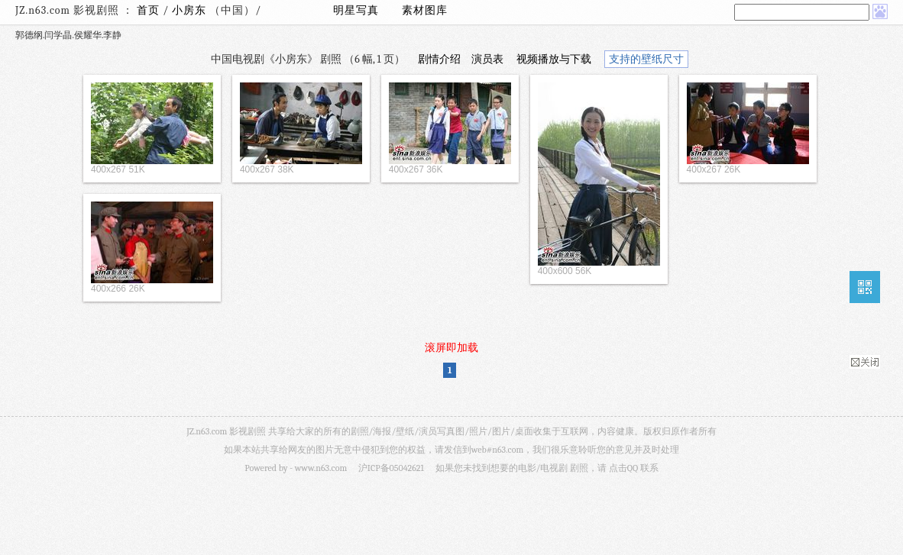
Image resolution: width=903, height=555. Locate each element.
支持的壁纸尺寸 (646, 59)
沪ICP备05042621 (391, 468)
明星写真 (356, 10)
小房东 (190, 10)
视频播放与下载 (553, 59)
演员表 (487, 59)
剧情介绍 (439, 59)
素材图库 (425, 10)
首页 (148, 10)
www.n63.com (321, 468)
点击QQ (623, 468)
